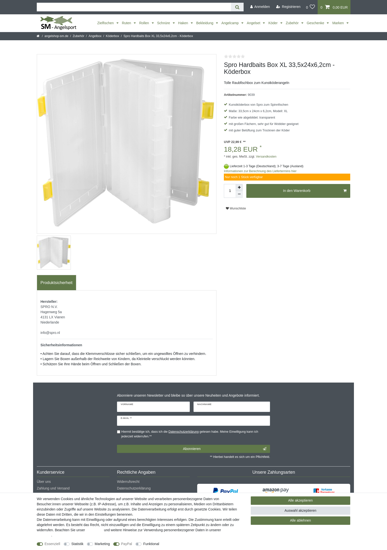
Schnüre (164, 23)
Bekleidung (205, 23)
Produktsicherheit (56, 282)
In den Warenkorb (315, 191)
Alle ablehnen (300, 520)
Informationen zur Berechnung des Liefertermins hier (260, 171)
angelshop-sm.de (56, 36)
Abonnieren (224, 449)
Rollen (144, 23)
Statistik (77, 544)
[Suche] (237, 7)
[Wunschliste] (310, 7)
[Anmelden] (259, 7)
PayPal (126, 544)
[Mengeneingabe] (230, 191)
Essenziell (52, 544)
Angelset (254, 23)
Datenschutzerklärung (134, 488)
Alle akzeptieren (300, 500)
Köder (273, 23)
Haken (183, 23)
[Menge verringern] (239, 194)
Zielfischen (106, 23)
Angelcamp (230, 23)
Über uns (44, 482)
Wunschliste (236, 208)
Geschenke (316, 23)
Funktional (151, 544)
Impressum (94, 530)
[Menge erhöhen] (239, 187)
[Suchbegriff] (134, 7)
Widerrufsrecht (128, 482)
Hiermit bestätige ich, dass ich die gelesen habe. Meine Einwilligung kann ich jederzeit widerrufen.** (189, 434)
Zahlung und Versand (53, 488)
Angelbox (95, 36)
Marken (338, 23)
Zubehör (293, 23)
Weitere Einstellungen (180, 544)
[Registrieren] (288, 7)
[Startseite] (38, 36)
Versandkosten (265, 156)
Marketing (102, 544)
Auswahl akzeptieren (300, 510)
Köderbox (112, 36)
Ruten (127, 23)
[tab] (56, 283)
